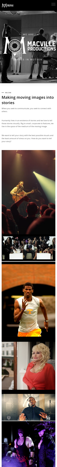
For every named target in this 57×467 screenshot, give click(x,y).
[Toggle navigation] (52, 4)
